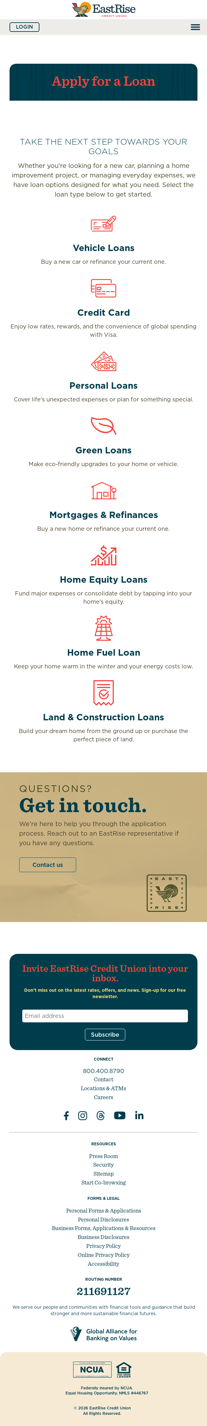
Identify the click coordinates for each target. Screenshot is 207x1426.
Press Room (103, 1156)
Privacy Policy (103, 1245)
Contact (103, 1079)
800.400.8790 (103, 1071)
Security (103, 1164)
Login (24, 27)
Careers (103, 1097)
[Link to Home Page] (103, 18)
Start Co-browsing (103, 1182)
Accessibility (103, 1263)
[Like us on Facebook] (66, 1116)
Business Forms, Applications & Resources (103, 1228)
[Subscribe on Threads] (101, 1116)
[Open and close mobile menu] (195, 27)
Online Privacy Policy (104, 1254)
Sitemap (103, 1173)
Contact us (47, 864)
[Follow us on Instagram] (82, 1116)
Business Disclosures (103, 1237)
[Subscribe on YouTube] (120, 1116)
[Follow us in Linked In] (139, 1116)
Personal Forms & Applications (103, 1210)
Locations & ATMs (103, 1088)
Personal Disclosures (103, 1219)
